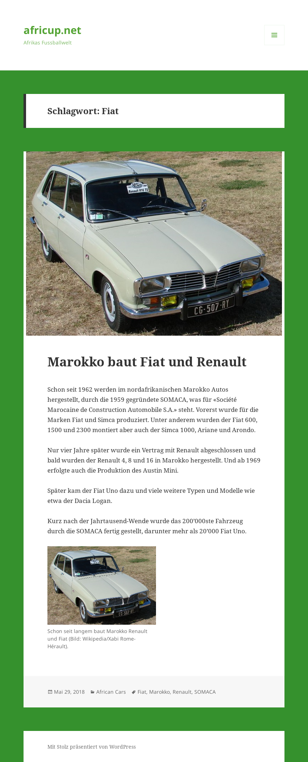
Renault (182, 691)
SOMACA (205, 691)
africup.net (52, 30)
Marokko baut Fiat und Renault (146, 361)
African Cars (111, 691)
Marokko (159, 691)
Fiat (142, 691)
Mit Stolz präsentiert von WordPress (91, 746)
